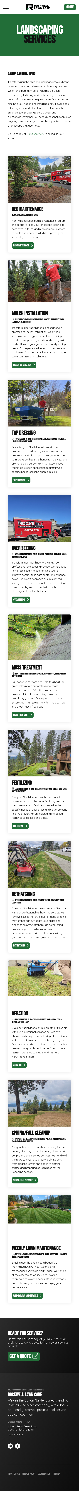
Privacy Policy (28, 1473)
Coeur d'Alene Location (19, 1422)
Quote (70, 7)
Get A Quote (23, 1356)
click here (14, 1342)
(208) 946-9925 (35, 133)
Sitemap (56, 1473)
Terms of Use (14, 1473)
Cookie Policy (44, 1473)
